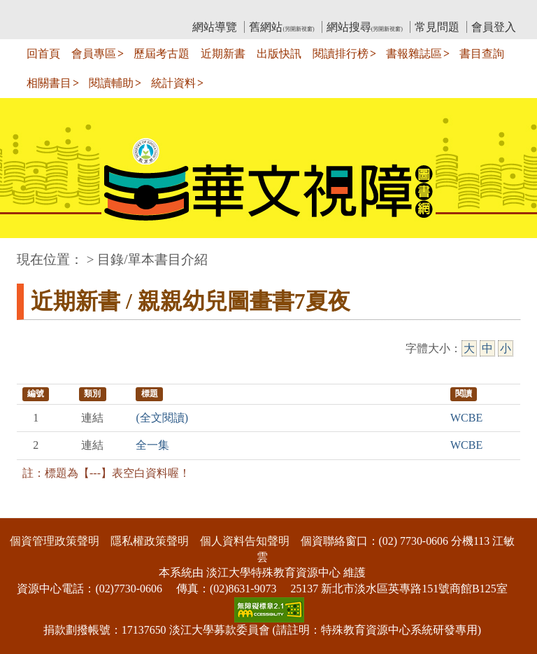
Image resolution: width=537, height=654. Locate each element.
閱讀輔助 (111, 83)
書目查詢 (481, 54)
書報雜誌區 (414, 54)
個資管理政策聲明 (54, 541)
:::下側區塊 (27, 509)
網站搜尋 (365, 27)
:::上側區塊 (44, 11)
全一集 (152, 445)
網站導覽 (214, 27)
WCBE (466, 418)
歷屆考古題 (161, 54)
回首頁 (43, 54)
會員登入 (493, 27)
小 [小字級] (505, 348)
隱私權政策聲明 (149, 541)
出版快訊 (279, 54)
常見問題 (437, 27)
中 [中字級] (487, 348)
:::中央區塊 (27, 252)
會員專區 (93, 54)
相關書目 (49, 83)
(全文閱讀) (162, 418)
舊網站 (281, 27)
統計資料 (173, 83)
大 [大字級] (469, 348)
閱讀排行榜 (340, 54)
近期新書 (223, 54)
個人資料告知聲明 (244, 541)
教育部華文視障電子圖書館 (140, 11)
